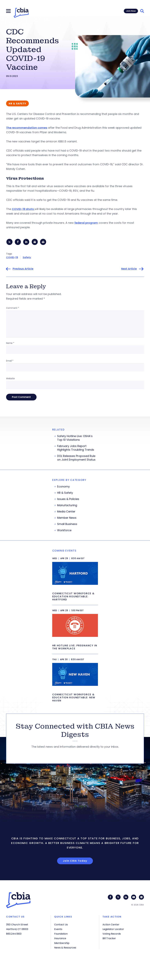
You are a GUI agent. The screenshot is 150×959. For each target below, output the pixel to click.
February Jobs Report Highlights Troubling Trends (75, 448)
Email (9, 361)
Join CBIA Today (75, 861)
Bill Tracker (109, 938)
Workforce (64, 531)
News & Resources (65, 947)
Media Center (66, 512)
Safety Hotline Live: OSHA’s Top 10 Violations (75, 438)
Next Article (129, 269)
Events (58, 929)
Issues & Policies (68, 499)
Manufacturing (67, 506)
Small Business (67, 525)
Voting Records (111, 933)
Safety (27, 258)
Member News (66, 518)
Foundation (61, 933)
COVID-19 (12, 258)
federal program (86, 223)
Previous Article (23, 269)
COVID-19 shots (23, 209)
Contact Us (61, 924)
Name (10, 343)
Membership (61, 943)
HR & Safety (65, 493)
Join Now (131, 10)
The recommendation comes (26, 128)
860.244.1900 (13, 933)
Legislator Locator (113, 929)
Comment (12, 308)
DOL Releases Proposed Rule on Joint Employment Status (76, 458)
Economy (63, 487)
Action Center (110, 924)
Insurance (60, 938)
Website (10, 379)
